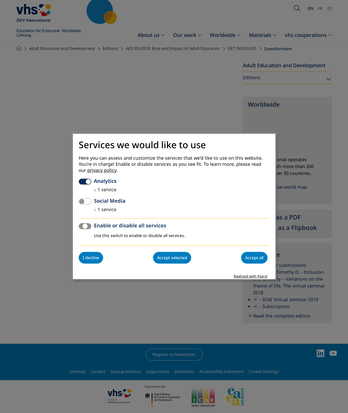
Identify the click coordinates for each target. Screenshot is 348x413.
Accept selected (172, 258)
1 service (105, 190)
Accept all (254, 258)
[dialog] (174, 206)
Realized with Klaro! (251, 276)
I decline (91, 258)
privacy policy (101, 170)
